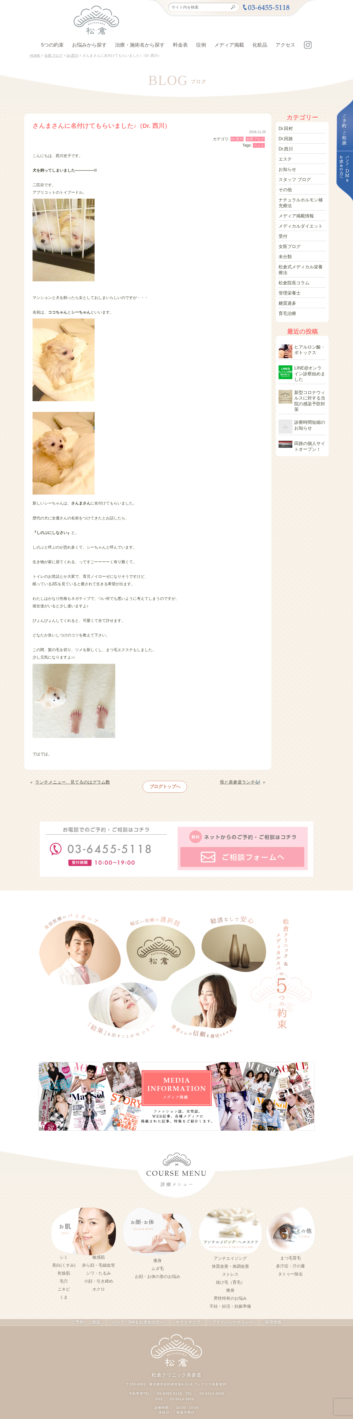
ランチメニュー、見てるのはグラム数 (68, 781)
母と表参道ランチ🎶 (243, 781)
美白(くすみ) (64, 1261)
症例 (201, 45)
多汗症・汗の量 (290, 1262)
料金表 (180, 45)
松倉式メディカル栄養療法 (302, 255)
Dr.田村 (285, 128)
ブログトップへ (162, 785)
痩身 (157, 1256)
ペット (258, 145)
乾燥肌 (64, 1269)
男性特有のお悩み (230, 1294)
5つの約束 (52, 45)
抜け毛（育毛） (230, 1278)
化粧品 (259, 45)
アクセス (285, 45)
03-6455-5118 (170, 1389)
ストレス (230, 1270)
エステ (284, 156)
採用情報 (268, 1318)
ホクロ (98, 1285)
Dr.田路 (285, 137)
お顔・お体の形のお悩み (157, 1272)
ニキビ (64, 1285)
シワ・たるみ (98, 1269)
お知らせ (286, 165)
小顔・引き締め (98, 1277)
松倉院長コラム (292, 264)
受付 (282, 227)
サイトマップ (186, 1318)
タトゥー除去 (290, 1270)
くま (64, 1293)
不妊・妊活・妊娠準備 (230, 1302)
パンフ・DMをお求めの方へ (139, 1318)
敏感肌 (98, 1253)
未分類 (284, 245)
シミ (64, 1253)
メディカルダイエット (298, 217)
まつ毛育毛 (290, 1254)
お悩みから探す (89, 45)
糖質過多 (286, 283)
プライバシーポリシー (229, 1318)
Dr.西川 (237, 139)
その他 (284, 184)
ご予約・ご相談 (90, 1318)
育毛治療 (286, 292)
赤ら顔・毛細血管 (98, 1261)
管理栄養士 (288, 273)
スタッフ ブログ (293, 175)
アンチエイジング (230, 1254)
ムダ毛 (157, 1264)
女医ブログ (255, 139)
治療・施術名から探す (140, 45)
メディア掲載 (229, 45)
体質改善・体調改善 (230, 1262)
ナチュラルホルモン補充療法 (302, 196)
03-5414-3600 (211, 1389)
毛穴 (64, 1277)
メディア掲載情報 (294, 208)
